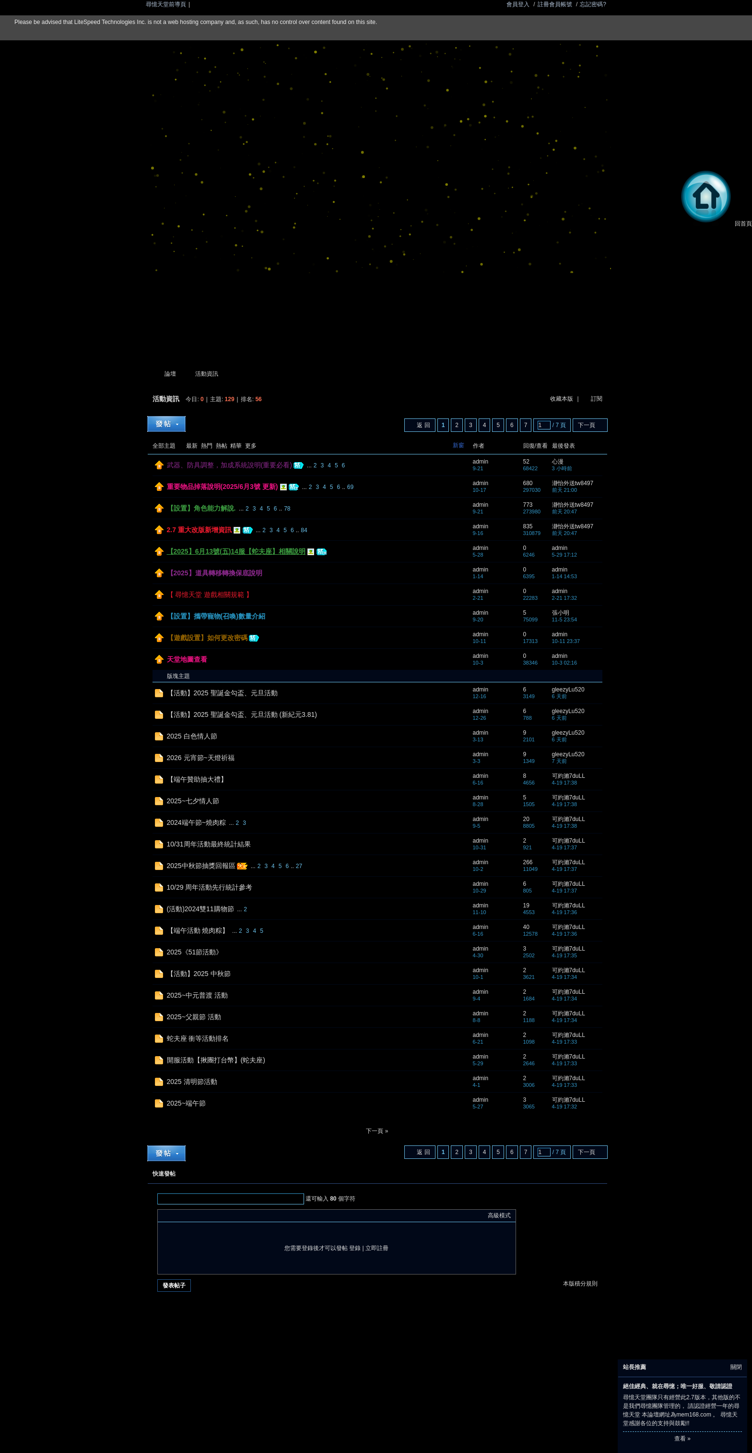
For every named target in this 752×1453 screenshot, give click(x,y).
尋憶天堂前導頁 (166, 4)
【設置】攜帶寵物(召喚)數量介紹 (216, 616)
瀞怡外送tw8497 (573, 483)
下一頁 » (377, 1131)
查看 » (682, 1438)
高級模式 (499, 1215)
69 (350, 487)
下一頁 (586, 425)
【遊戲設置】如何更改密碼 (207, 638)
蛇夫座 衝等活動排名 (198, 1038)
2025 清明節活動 (192, 1081)
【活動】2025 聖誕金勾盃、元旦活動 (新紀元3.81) (242, 714)
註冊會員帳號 (555, 4)
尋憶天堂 (151, 374)
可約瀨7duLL (568, 776)
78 (287, 508)
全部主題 (164, 445)
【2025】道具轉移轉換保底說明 (214, 573)
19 (526, 905)
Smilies (234, 1215)
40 (526, 927)
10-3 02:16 (564, 663)
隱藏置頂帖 (461, 465)
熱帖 (221, 445)
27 (299, 866)
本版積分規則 (580, 1283)
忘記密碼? (593, 4)
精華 (236, 445)
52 (526, 461)
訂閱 (596, 398)
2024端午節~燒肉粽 (196, 822)
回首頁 (714, 223)
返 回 (423, 425)
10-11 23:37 (566, 641)
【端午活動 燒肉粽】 (198, 930)
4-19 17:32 (564, 1106)
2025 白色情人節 (192, 736)
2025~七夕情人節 (193, 801)
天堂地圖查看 (187, 659)
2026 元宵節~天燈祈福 (201, 758)
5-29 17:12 (564, 555)
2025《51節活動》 (195, 952)
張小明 (560, 612)
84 (304, 530)
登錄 (355, 1248)
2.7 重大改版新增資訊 (199, 530)
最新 (192, 445)
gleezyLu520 (568, 689)
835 (528, 526)
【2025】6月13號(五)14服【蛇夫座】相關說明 (236, 551)
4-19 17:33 (564, 1042)
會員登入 (517, 4)
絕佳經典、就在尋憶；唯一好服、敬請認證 (677, 1386)
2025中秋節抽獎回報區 (201, 865)
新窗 (458, 445)
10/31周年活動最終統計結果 (209, 844)
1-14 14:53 (564, 576)
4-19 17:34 (564, 977)
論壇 (170, 373)
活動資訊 (206, 373)
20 (526, 819)
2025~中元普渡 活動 (197, 995)
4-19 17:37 (564, 847)
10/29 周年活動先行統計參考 (210, 887)
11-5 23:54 (564, 619)
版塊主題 (178, 676)
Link (198, 1215)
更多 (251, 445)
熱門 (206, 445)
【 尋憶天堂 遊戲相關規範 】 (210, 594)
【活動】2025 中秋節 (199, 973)
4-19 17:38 (564, 783)
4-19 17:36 (564, 912)
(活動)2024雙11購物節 (200, 909)
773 (528, 504)
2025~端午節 (186, 1103)
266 (528, 862)
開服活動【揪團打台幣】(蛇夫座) (216, 1060)
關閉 (736, 1367)
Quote (210, 1215)
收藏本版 (562, 398)
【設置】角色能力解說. (201, 508)
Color (174, 1215)
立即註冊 (376, 1248)
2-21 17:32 (564, 598)
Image (186, 1215)
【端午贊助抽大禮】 (197, 779)
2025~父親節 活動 (194, 1017)
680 (528, 483)
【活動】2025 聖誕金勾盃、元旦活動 (222, 693)
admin (481, 461)
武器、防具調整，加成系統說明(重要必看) (229, 465)
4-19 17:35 (564, 955)
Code (222, 1215)
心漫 (558, 461)
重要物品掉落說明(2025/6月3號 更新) (222, 486)
